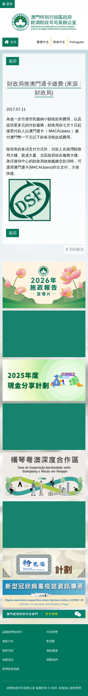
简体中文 (59, 42)
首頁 (10, 42)
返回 (13, 61)
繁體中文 (43, 42)
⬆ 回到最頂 (74, 249)
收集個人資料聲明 (70, 688)
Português (76, 42)
